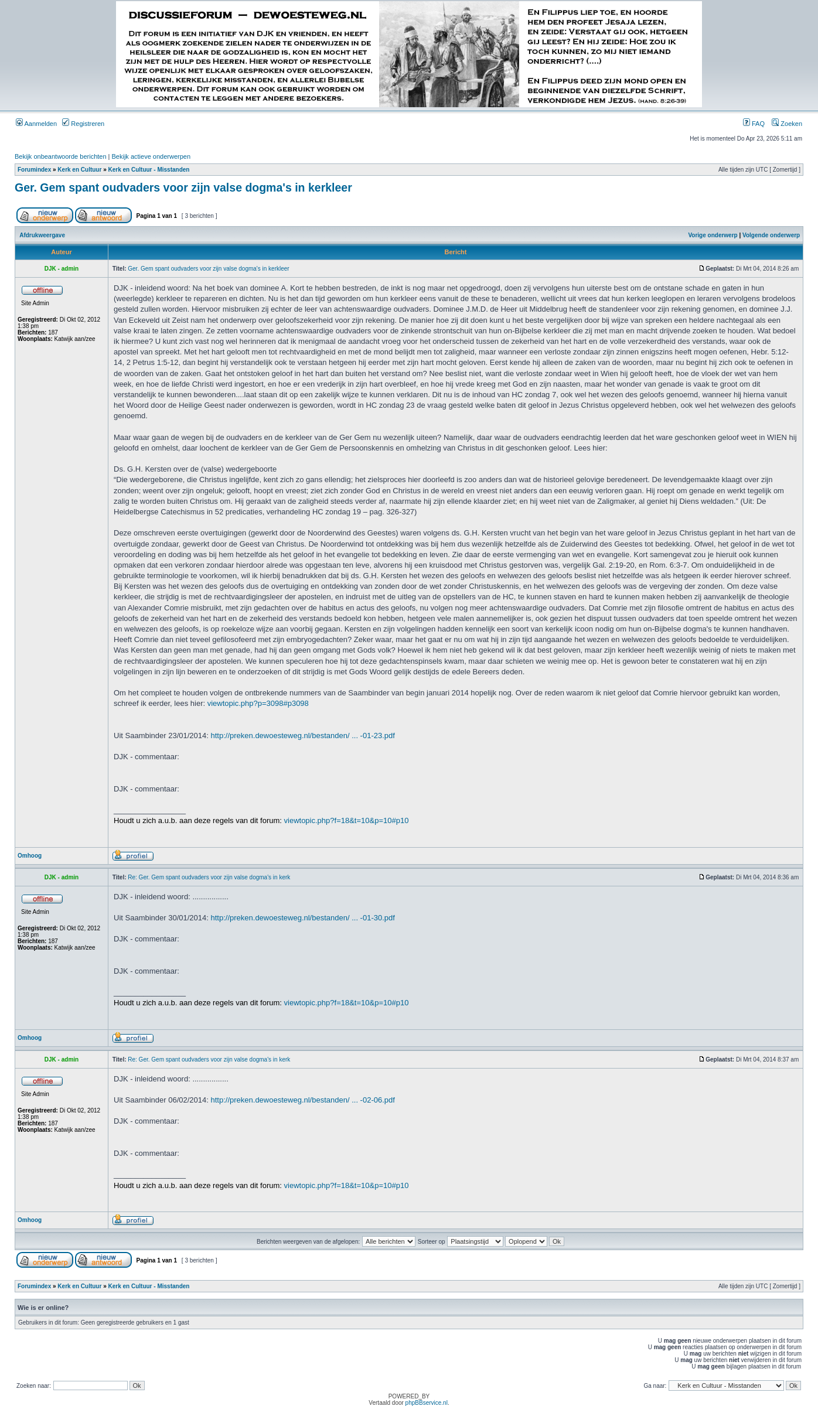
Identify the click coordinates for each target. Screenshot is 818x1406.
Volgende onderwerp (771, 235)
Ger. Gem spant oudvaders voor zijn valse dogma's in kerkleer (183, 187)
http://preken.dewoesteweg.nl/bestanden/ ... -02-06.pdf (303, 1100)
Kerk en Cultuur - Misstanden (149, 169)
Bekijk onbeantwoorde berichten (61, 156)
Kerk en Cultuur (79, 169)
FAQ (754, 123)
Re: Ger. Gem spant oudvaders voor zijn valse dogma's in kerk (209, 877)
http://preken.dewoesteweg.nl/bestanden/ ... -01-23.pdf (303, 735)
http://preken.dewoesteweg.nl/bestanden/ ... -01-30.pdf (303, 917)
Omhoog (30, 855)
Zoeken (787, 123)
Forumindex (34, 169)
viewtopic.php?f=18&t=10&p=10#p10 (346, 820)
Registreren (83, 123)
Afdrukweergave (42, 235)
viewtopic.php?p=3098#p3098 (258, 703)
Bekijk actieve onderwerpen (151, 156)
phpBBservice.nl (426, 1403)
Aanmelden (36, 123)
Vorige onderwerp (712, 235)
